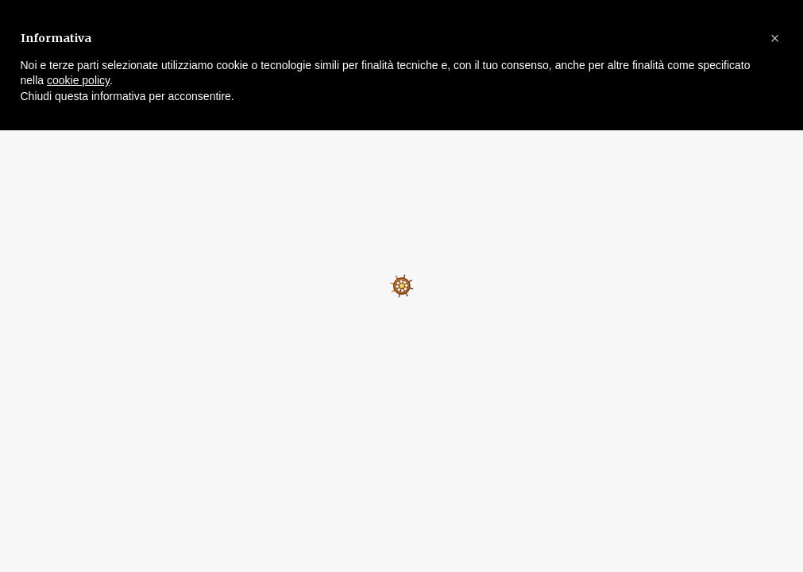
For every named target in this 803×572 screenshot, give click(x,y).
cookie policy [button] (78, 80)
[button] (775, 38)
